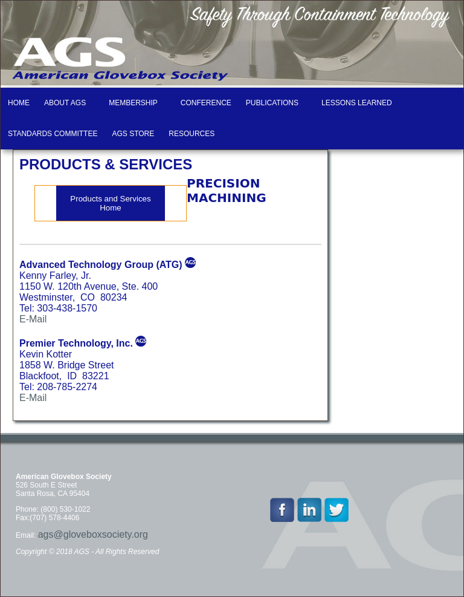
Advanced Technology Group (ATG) (100, 264)
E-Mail (33, 319)
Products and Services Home (110, 203)
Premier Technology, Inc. (76, 343)
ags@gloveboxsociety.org (93, 534)
